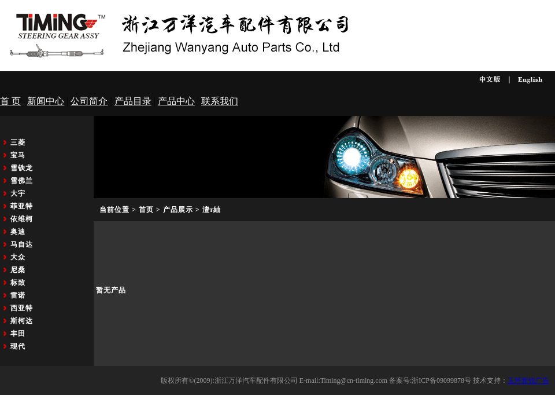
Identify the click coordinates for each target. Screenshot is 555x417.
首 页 (10, 101)
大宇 (17, 193)
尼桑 (17, 270)
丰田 (17, 334)
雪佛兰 (21, 181)
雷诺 (17, 295)
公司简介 (89, 101)
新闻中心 (45, 101)
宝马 (17, 155)
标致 (17, 283)
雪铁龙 (21, 168)
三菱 (17, 142)
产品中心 (176, 101)
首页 (146, 210)
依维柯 (21, 219)
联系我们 (219, 101)
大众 (17, 257)
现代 (17, 346)
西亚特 (21, 308)
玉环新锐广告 (528, 380)
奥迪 (17, 232)
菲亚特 (21, 206)
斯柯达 (21, 321)
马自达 (21, 244)
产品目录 (132, 101)
